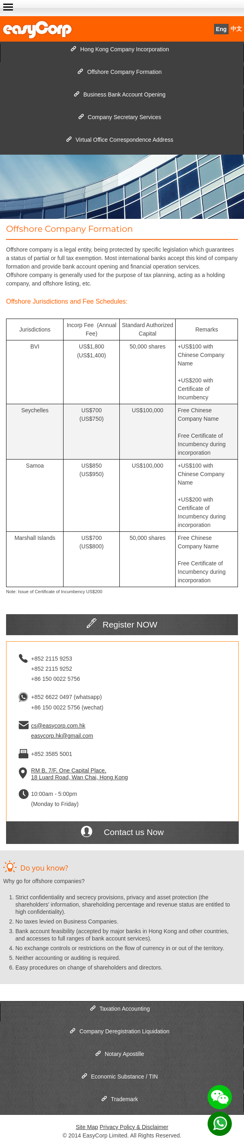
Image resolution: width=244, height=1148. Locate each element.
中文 (236, 29)
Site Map (87, 1127)
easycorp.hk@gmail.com (62, 735)
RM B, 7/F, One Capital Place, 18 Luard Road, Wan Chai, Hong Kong (79, 774)
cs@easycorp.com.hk (58, 725)
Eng (221, 29)
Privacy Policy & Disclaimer (134, 1127)
